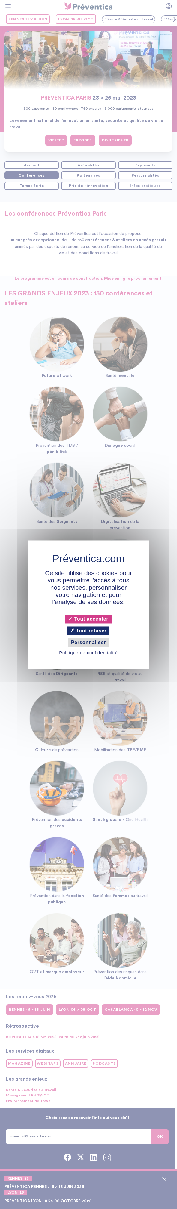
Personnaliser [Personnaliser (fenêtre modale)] (88, 642)
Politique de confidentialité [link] (88, 652)
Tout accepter (88, 618)
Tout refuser (88, 631)
